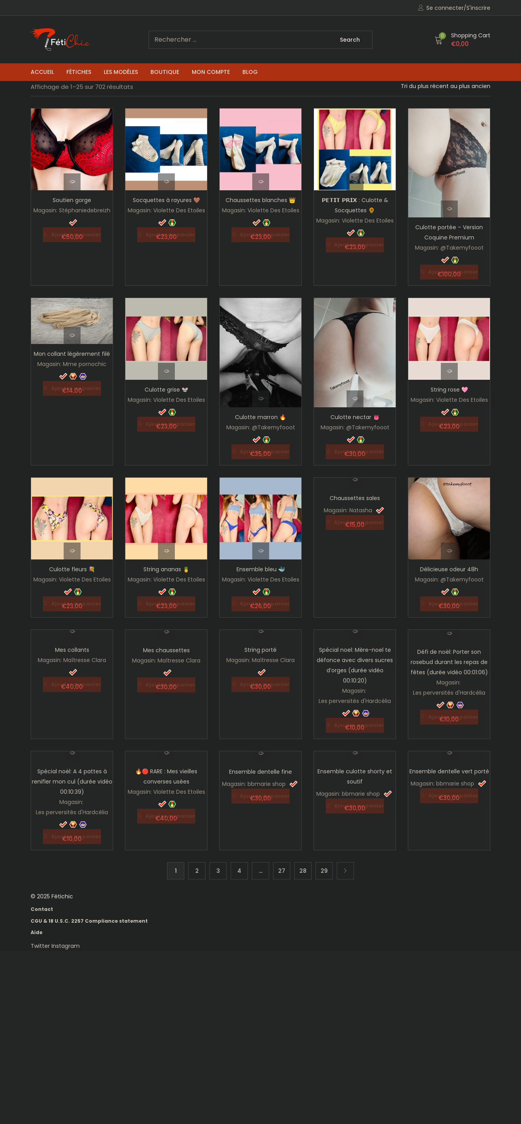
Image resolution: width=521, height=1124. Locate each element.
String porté (260, 649)
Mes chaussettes (166, 649)
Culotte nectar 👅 (355, 417)
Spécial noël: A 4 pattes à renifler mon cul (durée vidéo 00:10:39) (72, 780)
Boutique (164, 72)
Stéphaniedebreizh (84, 210)
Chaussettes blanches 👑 (260, 200)
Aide (36, 930)
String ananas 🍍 (166, 568)
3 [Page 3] (218, 869)
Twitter (41, 944)
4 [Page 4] (239, 869)
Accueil (42, 72)
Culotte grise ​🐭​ (166, 389)
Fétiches (78, 72)
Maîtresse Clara (84, 659)
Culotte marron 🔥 (260, 417)
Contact (42, 907)
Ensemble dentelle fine (260, 770)
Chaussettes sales (355, 497)
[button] (462, 39)
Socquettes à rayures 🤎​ (166, 200)
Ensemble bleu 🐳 (261, 568)
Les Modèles (121, 72)
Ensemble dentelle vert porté (449, 770)
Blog (250, 72)
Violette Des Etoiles (179, 210)
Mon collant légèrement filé (72, 353)
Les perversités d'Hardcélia (355, 700)
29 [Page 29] (324, 869)
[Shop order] (445, 86)
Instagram (65, 944)
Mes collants (72, 649)
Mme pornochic (84, 364)
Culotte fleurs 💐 (72, 568)
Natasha (360, 509)
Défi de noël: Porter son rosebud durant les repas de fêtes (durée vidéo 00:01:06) (449, 661)
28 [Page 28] (302, 869)
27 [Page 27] (281, 869)
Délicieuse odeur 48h (449, 568)
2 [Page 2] (197, 869)
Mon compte (211, 72)
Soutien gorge (72, 200)
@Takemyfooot (462, 248)
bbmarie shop (267, 782)
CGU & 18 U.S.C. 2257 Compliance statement (89, 919)
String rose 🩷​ (449, 389)
